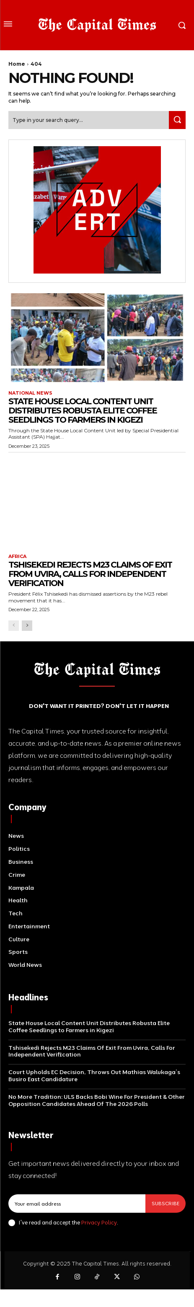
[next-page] (27, 625)
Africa (17, 556)
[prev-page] (13, 625)
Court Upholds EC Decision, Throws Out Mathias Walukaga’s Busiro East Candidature (94, 1075)
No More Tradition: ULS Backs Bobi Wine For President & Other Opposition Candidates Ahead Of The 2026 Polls (96, 1100)
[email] (76, 1203)
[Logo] (97, 25)
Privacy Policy (99, 1222)
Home (16, 64)
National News (30, 393)
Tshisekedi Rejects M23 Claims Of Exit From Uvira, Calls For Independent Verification (90, 574)
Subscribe (165, 1203)
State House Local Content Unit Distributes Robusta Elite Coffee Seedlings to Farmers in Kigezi (82, 410)
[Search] (177, 120)
